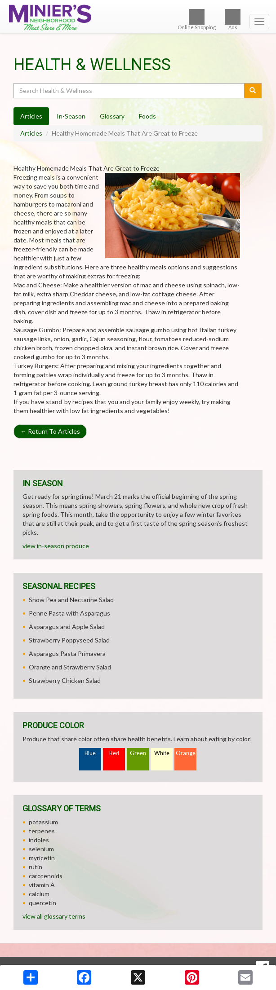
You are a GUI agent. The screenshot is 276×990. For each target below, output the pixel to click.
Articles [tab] (31, 116)
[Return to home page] (138, 17)
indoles (39, 840)
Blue (90, 753)
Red (114, 753)
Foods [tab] (147, 116)
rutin (35, 867)
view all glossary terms (53, 916)
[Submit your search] (253, 90)
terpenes (42, 831)
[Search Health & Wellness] (129, 90)
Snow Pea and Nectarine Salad (71, 599)
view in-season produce (55, 546)
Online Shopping (197, 19)
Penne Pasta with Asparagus (69, 613)
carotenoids (45, 876)
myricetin (42, 858)
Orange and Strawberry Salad (70, 667)
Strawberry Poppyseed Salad (69, 640)
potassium (43, 822)
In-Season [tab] (71, 116)
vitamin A (42, 885)
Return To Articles (50, 431)
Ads (232, 19)
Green (138, 753)
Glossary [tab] (112, 116)
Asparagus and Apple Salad (67, 626)
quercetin (42, 902)
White (161, 753)
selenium (41, 849)
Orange (186, 753)
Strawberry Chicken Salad (65, 680)
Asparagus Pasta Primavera (67, 653)
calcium (39, 894)
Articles (31, 133)
